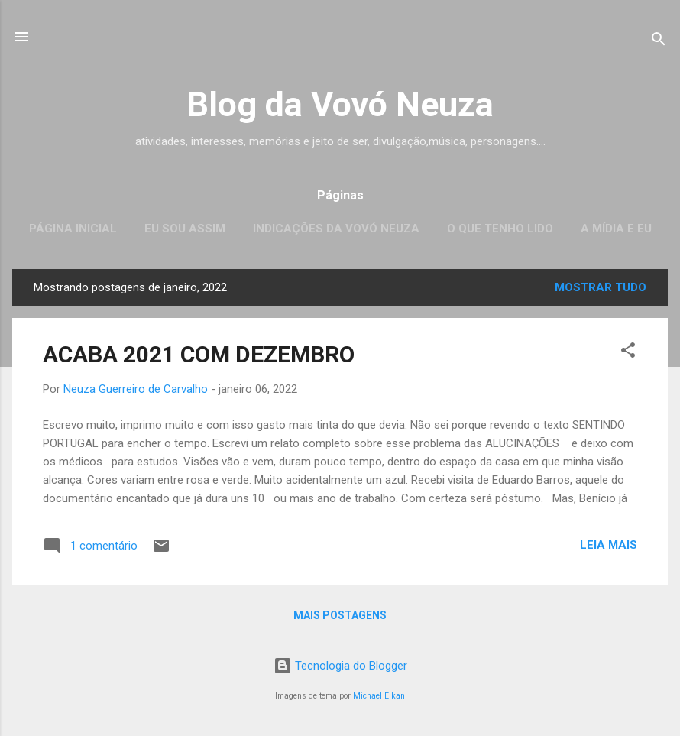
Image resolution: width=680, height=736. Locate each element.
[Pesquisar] (658, 41)
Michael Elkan (379, 696)
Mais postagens (340, 615)
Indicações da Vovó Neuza (336, 228)
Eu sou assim (184, 228)
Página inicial (73, 228)
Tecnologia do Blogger (340, 666)
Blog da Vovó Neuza (340, 104)
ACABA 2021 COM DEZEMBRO (199, 354)
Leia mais (608, 545)
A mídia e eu (616, 228)
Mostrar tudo (600, 287)
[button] (628, 353)
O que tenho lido (500, 228)
